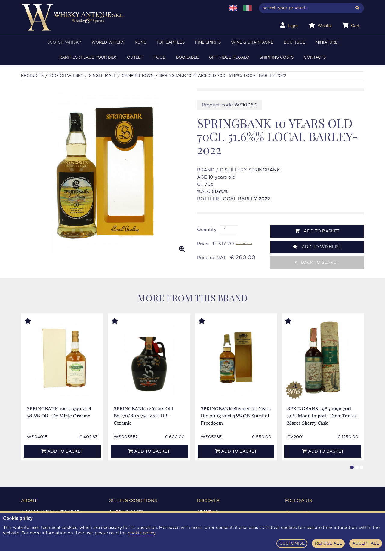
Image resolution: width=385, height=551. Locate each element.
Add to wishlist (317, 247)
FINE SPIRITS (208, 43)
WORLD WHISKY (108, 43)
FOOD (159, 58)
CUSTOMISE (292, 543)
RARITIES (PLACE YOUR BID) (88, 58)
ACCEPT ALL (365, 543)
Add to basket (317, 231)
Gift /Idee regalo (229, 58)
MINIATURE (327, 43)
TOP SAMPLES (170, 43)
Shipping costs (277, 58)
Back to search (317, 262)
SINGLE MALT (102, 76)
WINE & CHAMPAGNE (252, 43)
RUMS (140, 43)
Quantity (207, 229)
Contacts (315, 58)
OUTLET (135, 58)
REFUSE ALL (328, 543)
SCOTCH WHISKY (64, 43)
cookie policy (141, 533)
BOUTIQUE (294, 43)
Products (32, 76)
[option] (104, 172)
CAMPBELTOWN (138, 76)
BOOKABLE (187, 58)
